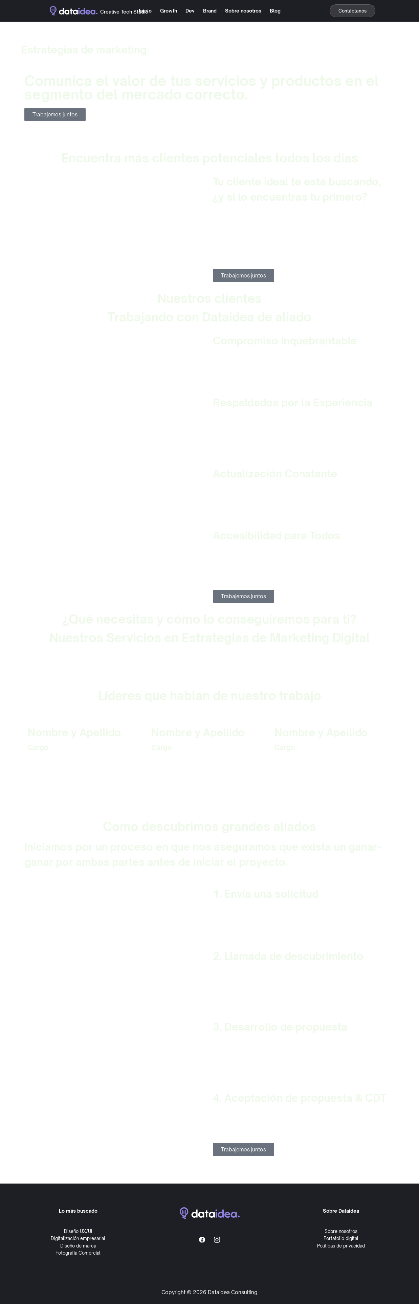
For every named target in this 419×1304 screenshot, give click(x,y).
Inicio (145, 11)
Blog (275, 11)
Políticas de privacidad (341, 1246)
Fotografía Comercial (78, 1253)
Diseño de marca (78, 1246)
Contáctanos (352, 11)
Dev (190, 11)
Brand (210, 11)
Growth (168, 11)
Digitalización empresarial (78, 1238)
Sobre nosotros (243, 11)
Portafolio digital (341, 1238)
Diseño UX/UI (78, 1231)
